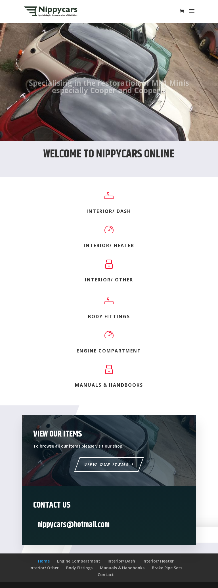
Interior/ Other (109, 280)
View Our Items (106, 464)
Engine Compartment (109, 351)
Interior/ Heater (109, 245)
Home (44, 561)
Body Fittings (109, 316)
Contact (106, 574)
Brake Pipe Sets (167, 567)
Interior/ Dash (109, 211)
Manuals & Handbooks (109, 385)
